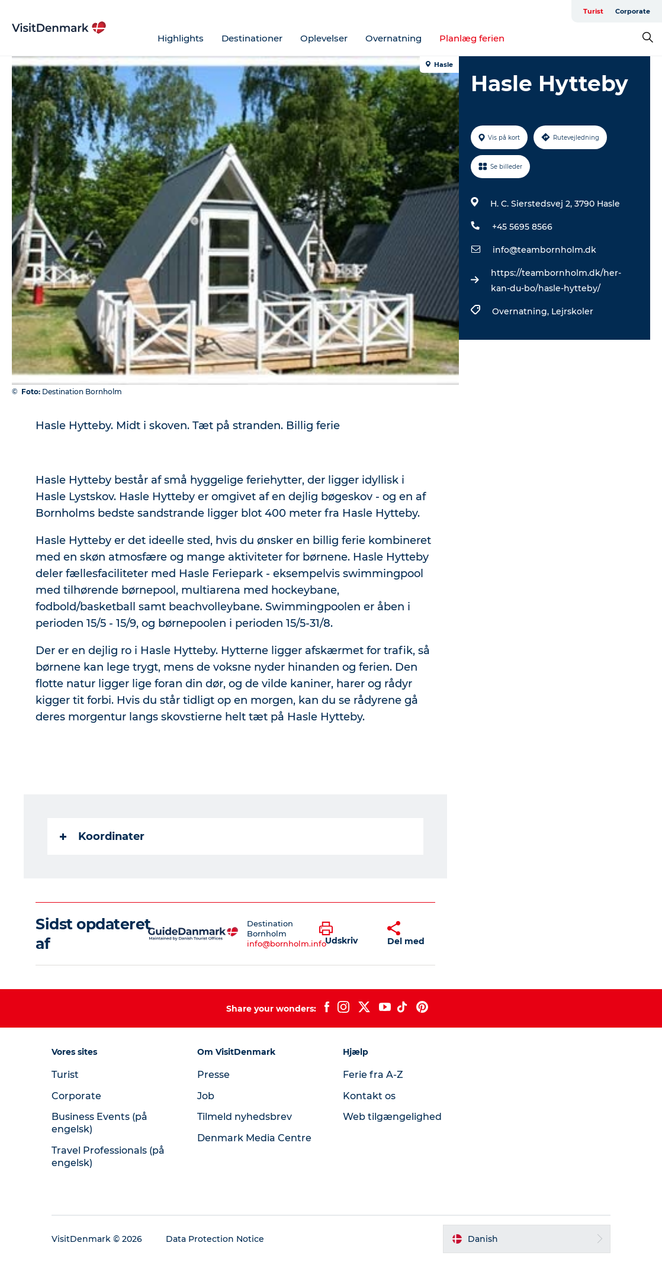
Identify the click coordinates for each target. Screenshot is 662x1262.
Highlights (181, 38)
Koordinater (102, 836)
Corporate (632, 11)
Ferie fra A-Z (373, 1074)
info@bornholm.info (286, 943)
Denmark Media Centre (254, 1138)
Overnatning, (521, 311)
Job (205, 1096)
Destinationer (251, 38)
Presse (213, 1074)
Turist (593, 11)
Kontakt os (369, 1096)
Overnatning (393, 38)
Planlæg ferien (471, 38)
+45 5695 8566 (522, 226)
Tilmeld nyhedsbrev (244, 1116)
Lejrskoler (572, 311)
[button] (344, 934)
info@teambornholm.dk (544, 249)
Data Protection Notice (215, 1239)
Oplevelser (324, 38)
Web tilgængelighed (392, 1116)
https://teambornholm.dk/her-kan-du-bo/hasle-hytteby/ (556, 281)
